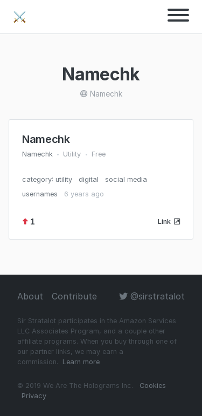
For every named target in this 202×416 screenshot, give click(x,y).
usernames (40, 194)
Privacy (34, 396)
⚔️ (19, 16)
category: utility (47, 179)
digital (89, 179)
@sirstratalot (152, 296)
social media (126, 179)
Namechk (46, 139)
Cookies (153, 385)
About (30, 296)
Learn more (81, 362)
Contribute (74, 296)
